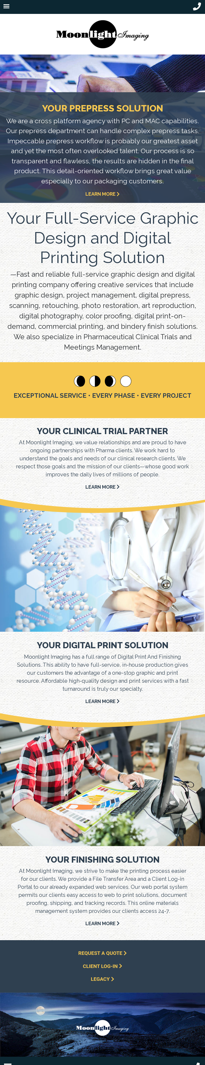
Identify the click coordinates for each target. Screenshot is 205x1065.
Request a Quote (102, 953)
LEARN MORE (102, 194)
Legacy (102, 979)
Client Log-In (102, 966)
